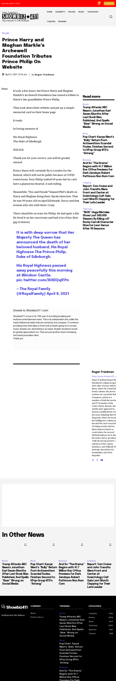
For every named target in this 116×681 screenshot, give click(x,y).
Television (87, 200)
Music (85, 124)
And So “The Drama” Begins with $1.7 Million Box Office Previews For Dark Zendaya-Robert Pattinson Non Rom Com (98, 161)
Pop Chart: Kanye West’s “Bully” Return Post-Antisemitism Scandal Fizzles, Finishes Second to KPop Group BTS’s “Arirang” (44, 565)
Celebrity (87, 174)
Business (87, 151)
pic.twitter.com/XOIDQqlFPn (42, 271)
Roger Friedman (44, 70)
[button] (110, 16)
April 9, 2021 (58, 285)
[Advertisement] (58, 496)
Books (86, 95)
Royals (6, 29)
